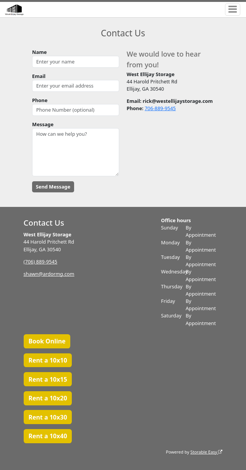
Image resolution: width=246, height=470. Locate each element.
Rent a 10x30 (47, 417)
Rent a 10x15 (47, 379)
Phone (39, 100)
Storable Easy (206, 452)
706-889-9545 (160, 108)
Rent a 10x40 (47, 436)
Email (38, 76)
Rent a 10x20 (47, 398)
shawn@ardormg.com (49, 273)
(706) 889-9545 (40, 261)
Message (42, 124)
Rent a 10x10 (47, 360)
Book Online (46, 341)
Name (39, 52)
